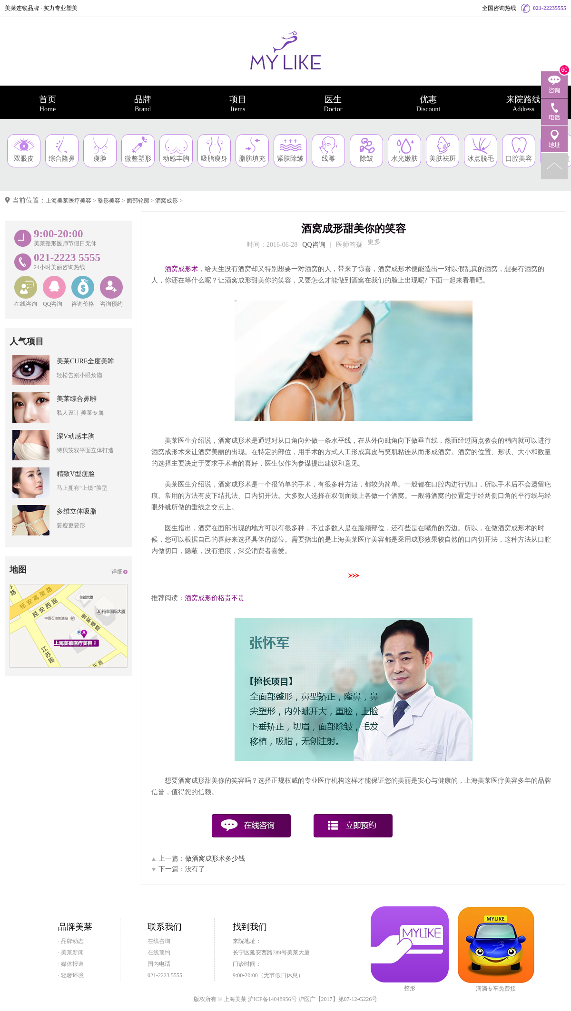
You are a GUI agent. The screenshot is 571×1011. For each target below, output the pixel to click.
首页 (47, 104)
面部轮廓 (138, 200)
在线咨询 (159, 941)
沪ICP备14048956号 (272, 999)
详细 (117, 571)
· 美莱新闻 (71, 952)
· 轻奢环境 (71, 975)
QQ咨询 (313, 244)
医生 (333, 104)
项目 (238, 104)
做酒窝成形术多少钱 (215, 858)
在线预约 (159, 952)
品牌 (142, 104)
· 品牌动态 (71, 941)
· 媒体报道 (71, 964)
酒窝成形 (166, 200)
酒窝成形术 (181, 268)
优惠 (428, 104)
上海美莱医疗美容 (68, 200)
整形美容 (109, 200)
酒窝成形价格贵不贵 (215, 598)
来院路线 (523, 104)
